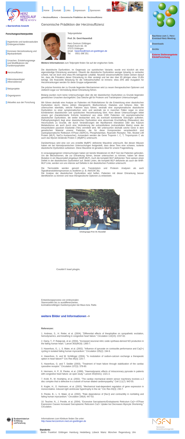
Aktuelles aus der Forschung (21, 102)
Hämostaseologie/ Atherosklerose (16, 80)
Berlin (43, 432)
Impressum (80, 10)
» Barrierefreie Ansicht (17, 26)
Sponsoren (95, 10)
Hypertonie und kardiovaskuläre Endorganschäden (22, 43)
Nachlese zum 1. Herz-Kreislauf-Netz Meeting (163, 37)
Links (67, 10)
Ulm (134, 432)
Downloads (158, 44)
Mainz (103, 432)
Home (46, 10)
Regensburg (124, 432)
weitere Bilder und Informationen (63, 316)
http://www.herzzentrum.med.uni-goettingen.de (63, 421)
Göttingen (63, 432)
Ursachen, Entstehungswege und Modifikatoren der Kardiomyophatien (21, 63)
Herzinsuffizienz (15, 72)
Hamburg (73, 432)
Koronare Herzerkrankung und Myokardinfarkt (21, 52)
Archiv (155, 49)
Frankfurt (52, 432)
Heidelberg (85, 432)
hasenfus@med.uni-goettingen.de (91, 51)
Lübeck (95, 432)
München (112, 432)
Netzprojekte (13, 88)
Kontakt (57, 10)
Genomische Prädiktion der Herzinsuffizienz (81, 17)
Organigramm (14, 95)
